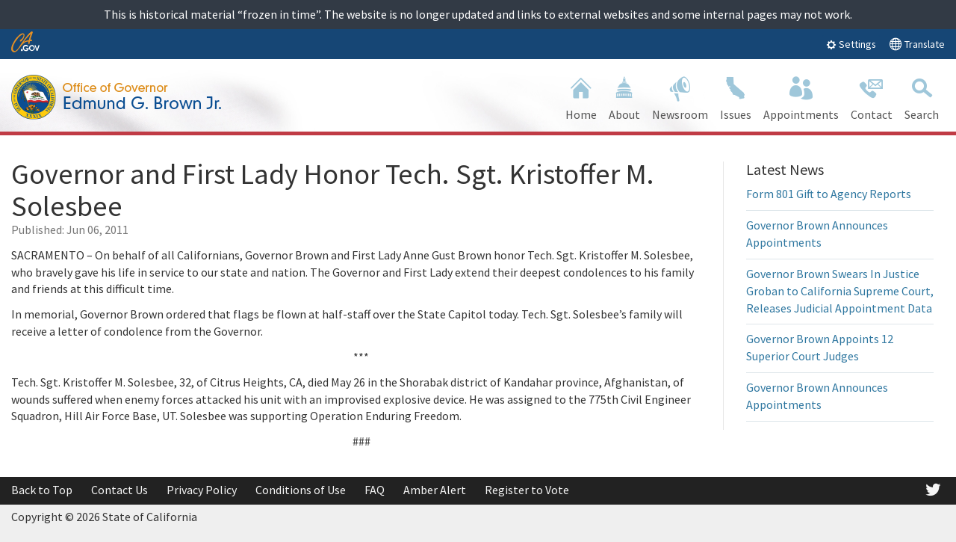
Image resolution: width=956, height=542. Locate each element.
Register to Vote (527, 489)
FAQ (374, 489)
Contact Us (119, 489)
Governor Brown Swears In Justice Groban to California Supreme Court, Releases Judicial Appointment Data (840, 290)
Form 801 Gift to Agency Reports (828, 193)
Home (581, 97)
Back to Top (41, 489)
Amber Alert (434, 489)
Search (921, 97)
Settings (851, 44)
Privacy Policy (202, 489)
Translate (917, 44)
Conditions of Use (300, 489)
